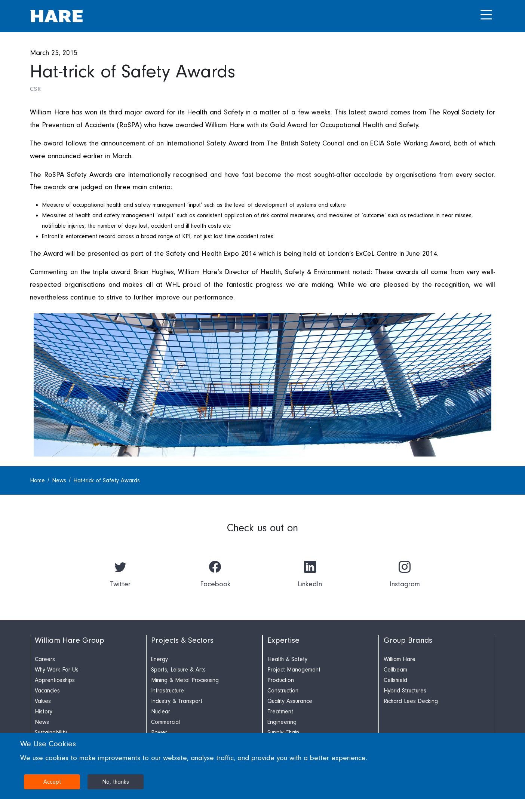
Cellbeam (395, 669)
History (43, 711)
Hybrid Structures (405, 690)
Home (38, 480)
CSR (35, 89)
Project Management (293, 669)
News (60, 480)
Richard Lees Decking (411, 701)
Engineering (282, 722)
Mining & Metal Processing (185, 680)
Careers (45, 659)
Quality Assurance (289, 701)
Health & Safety (287, 659)
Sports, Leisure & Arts (178, 669)
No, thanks (115, 781)
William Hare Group (69, 640)
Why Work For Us (57, 669)
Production (280, 680)
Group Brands (408, 640)
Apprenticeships (55, 680)
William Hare (399, 659)
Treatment (280, 711)
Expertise (283, 640)
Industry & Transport (176, 701)
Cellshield (395, 680)
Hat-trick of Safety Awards (106, 480)
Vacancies (47, 690)
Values (43, 701)
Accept (52, 781)
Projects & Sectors (182, 640)
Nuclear (160, 711)
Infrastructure (167, 690)
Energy (159, 659)
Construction (282, 690)
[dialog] (262, 766)
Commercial (165, 722)
